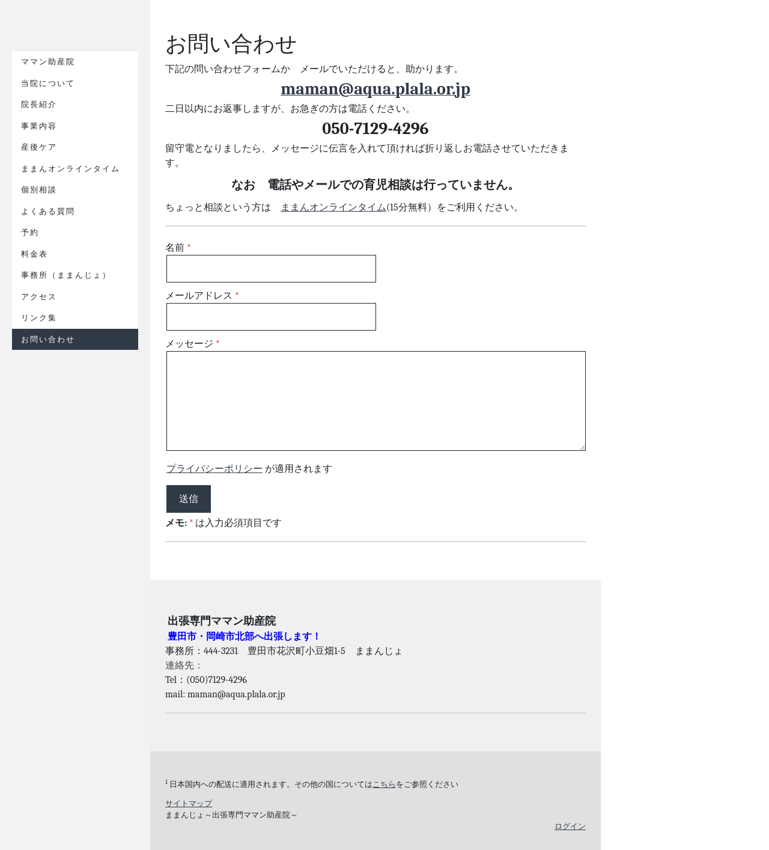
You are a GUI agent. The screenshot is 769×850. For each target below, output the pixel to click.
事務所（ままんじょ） (66, 275)
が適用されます (249, 468)
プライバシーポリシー (214, 468)
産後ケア (39, 146)
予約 (30, 232)
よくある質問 (48, 211)
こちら (384, 784)
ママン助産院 (48, 61)
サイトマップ (188, 803)
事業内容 (39, 125)
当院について (48, 83)
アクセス (39, 296)
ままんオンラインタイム (70, 168)
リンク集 (39, 317)
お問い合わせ (48, 339)
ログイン (570, 826)
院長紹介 (39, 104)
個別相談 (39, 189)
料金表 (34, 253)
